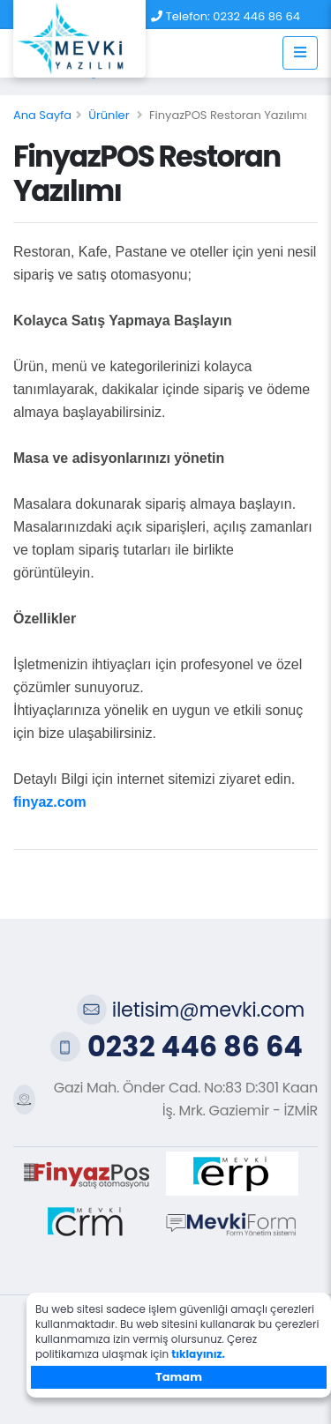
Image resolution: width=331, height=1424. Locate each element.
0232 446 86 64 (256, 16)
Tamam (178, 1376)
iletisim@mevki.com (208, 1009)
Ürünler (108, 115)
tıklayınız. (198, 1353)
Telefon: (188, 16)
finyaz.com (50, 801)
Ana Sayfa (42, 115)
